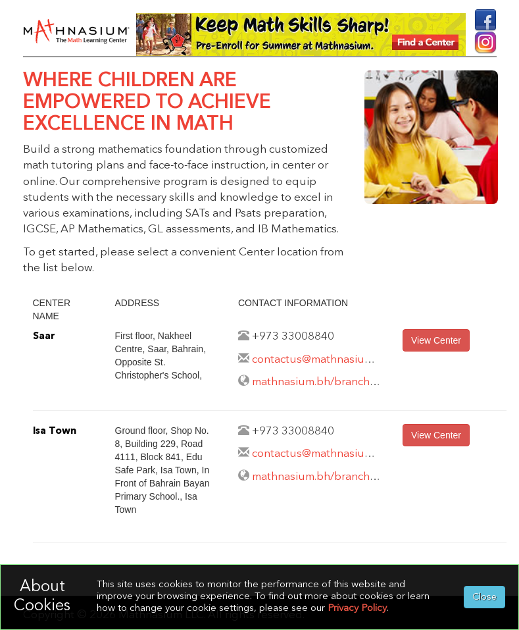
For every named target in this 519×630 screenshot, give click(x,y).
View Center (436, 340)
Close (484, 597)
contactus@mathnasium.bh (320, 359)
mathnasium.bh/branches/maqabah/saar (355, 382)
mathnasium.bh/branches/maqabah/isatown (364, 477)
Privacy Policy (357, 609)
